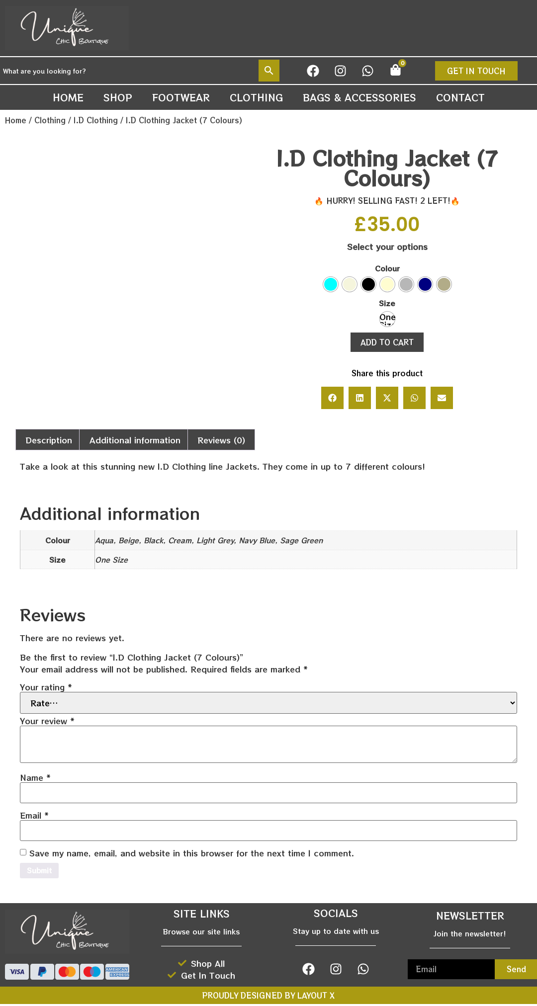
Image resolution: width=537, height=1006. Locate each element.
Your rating (46, 687)
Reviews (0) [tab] (221, 440)
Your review (47, 721)
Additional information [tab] (135, 440)
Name (35, 777)
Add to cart (387, 342)
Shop (117, 97)
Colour (387, 268)
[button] (332, 398)
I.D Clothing (96, 120)
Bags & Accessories (359, 97)
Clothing (256, 97)
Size (387, 303)
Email (34, 815)
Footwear (181, 97)
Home (68, 97)
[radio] (330, 284)
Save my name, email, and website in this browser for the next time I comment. (191, 853)
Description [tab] (48, 440)
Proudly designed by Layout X (268, 997)
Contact (460, 97)
